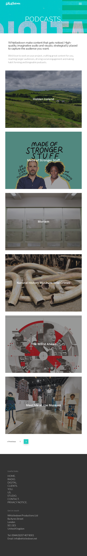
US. (9, 492)
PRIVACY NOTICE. (17, 502)
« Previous (11, 441)
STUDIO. (12, 495)
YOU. (10, 489)
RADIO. (11, 479)
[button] (80, 3)
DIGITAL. (12, 482)
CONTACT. (13, 498)
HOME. (11, 475)
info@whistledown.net (25, 538)
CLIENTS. (13, 485)
